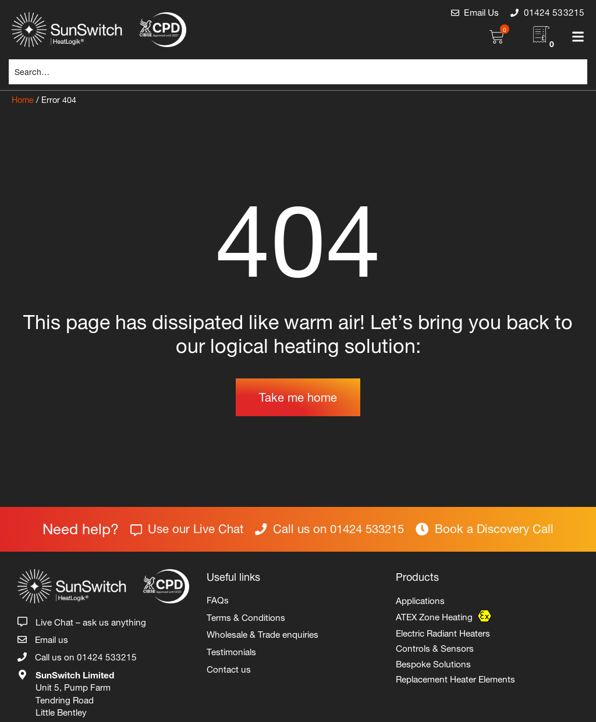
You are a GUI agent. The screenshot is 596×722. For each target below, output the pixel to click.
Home (23, 98)
